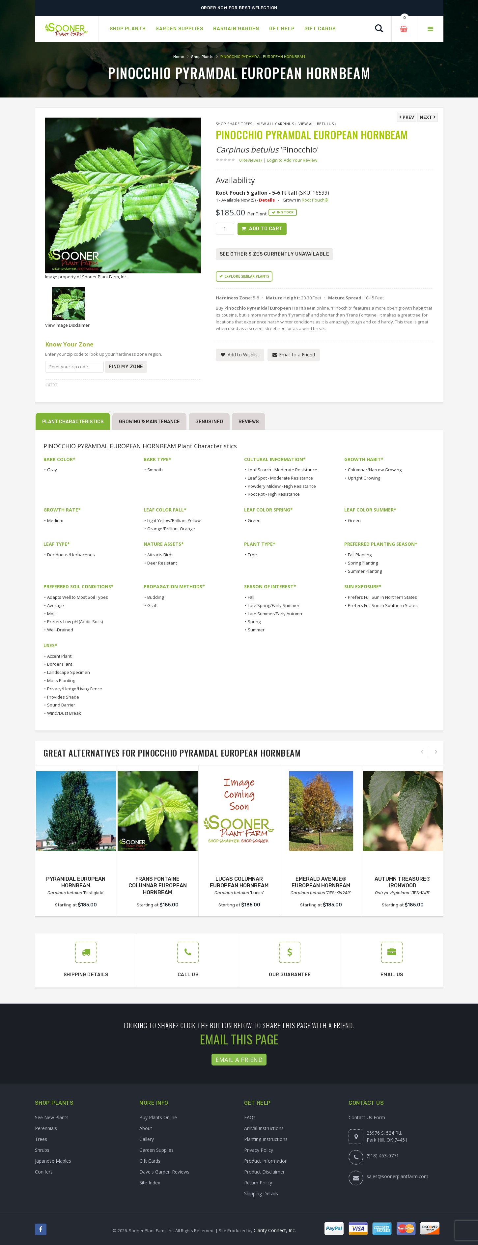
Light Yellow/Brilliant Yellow (174, 520)
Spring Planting (363, 563)
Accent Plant (59, 656)
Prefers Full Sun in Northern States (382, 597)
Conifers (44, 1172)
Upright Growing (364, 478)
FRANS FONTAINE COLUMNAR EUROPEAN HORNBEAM (157, 886)
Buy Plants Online (158, 1117)
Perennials (46, 1128)
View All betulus (316, 123)
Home (178, 56)
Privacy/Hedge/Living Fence (74, 689)
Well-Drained (60, 630)
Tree (252, 555)
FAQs (250, 1117)
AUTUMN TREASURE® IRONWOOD (403, 882)
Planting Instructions (266, 1139)
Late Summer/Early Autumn (275, 614)
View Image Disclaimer (67, 325)
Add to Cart (266, 229)
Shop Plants (202, 56)
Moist (52, 614)
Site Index (149, 1182)
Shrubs (42, 1150)
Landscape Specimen (68, 672)
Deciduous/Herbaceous (71, 555)
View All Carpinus (275, 123)
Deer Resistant (162, 563)
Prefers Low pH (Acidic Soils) (75, 621)
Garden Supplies (156, 1150)
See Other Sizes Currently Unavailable (274, 254)
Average (55, 605)
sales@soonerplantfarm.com (397, 1176)
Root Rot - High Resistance (274, 494)
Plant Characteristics (72, 422)
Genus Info (209, 422)
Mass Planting (61, 680)
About (145, 1128)
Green (254, 520)
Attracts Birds (160, 555)
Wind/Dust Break (64, 713)
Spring (254, 621)
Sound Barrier (61, 705)
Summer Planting (365, 571)
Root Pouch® (315, 200)
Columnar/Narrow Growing (375, 470)
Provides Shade (63, 697)
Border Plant (59, 664)
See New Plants (52, 1117)
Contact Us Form (367, 1117)
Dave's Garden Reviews (164, 1172)
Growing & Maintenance (149, 422)
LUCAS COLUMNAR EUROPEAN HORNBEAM (239, 882)
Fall (251, 597)
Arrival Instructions (264, 1128)
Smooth (155, 470)
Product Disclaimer (264, 1172)
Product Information (266, 1161)
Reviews (249, 422)
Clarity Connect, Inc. (275, 1230)
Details (267, 200)
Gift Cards (149, 1161)
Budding (155, 597)
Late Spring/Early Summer (273, 605)
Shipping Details (261, 1193)
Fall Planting (360, 555)
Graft (152, 605)
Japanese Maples (53, 1161)
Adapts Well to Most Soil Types (77, 597)
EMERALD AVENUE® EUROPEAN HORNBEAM (321, 882)
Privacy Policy (258, 1150)
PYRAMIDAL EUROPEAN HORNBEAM (75, 882)
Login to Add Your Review (292, 160)
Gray (52, 470)
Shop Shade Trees (234, 123)
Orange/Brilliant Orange (171, 529)
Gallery (146, 1139)
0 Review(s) (252, 160)
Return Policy (258, 1182)
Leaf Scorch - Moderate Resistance (282, 470)
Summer (256, 630)
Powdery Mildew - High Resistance (282, 486)
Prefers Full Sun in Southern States (383, 605)
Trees (41, 1139)
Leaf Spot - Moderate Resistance (280, 478)
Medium (55, 520)
